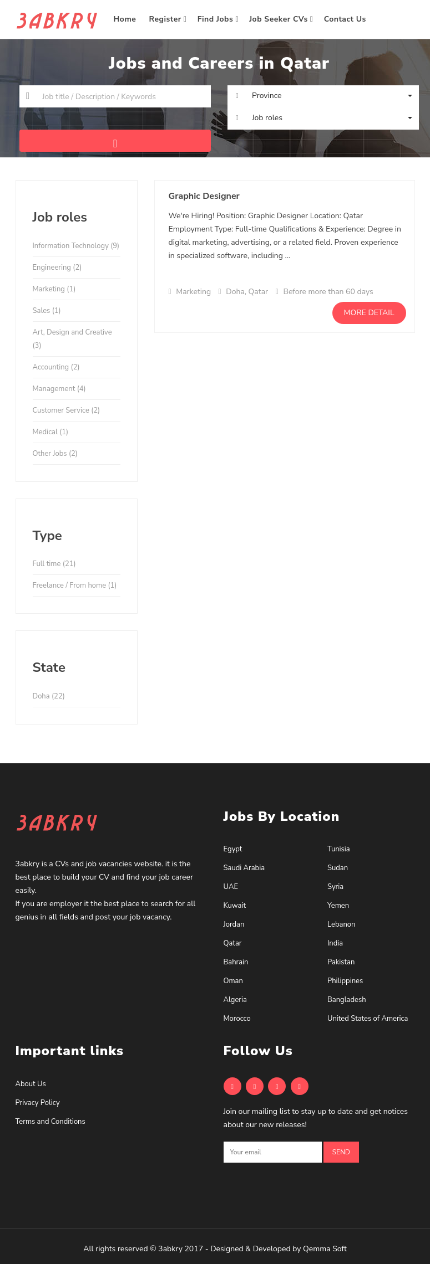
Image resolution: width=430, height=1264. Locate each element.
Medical (51, 432)
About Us (31, 1084)
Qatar (233, 943)
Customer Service (66, 410)
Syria (335, 887)
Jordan (234, 924)
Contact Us (346, 19)
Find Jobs (218, 19)
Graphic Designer (204, 196)
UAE (231, 887)
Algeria (235, 1000)
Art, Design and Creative (72, 339)
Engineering (57, 268)
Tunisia (338, 849)
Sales (47, 311)
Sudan (337, 868)
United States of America (367, 1019)
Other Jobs (55, 454)
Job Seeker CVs (281, 19)
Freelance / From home (75, 585)
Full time (54, 564)
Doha (49, 696)
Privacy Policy (38, 1103)
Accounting (56, 367)
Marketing (54, 289)
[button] (323, 95)
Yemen (338, 906)
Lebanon (341, 924)
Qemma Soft (325, 1249)
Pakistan (341, 962)
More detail (369, 312)
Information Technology (76, 246)
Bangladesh (346, 1000)
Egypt (233, 849)
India (335, 943)
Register (168, 19)
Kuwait (235, 906)
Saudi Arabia (244, 868)
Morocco (237, 1019)
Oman (233, 981)
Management (59, 389)
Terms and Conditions (50, 1122)
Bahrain (236, 962)
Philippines (345, 981)
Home (126, 19)
